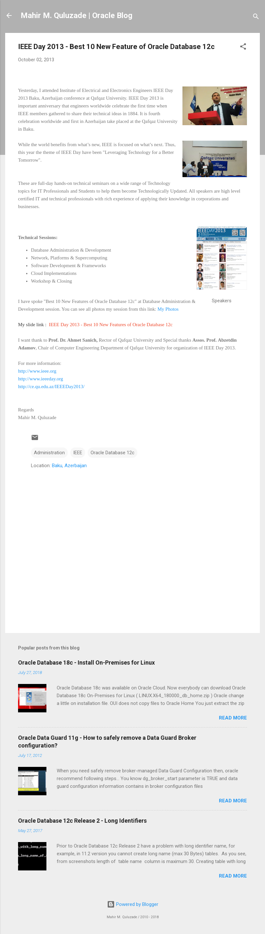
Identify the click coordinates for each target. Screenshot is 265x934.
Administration (49, 453)
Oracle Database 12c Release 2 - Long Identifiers (82, 820)
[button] (243, 48)
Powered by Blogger (132, 904)
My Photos (167, 309)
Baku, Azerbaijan (69, 465)
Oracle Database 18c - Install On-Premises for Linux (86, 662)
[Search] (256, 17)
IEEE (77, 453)
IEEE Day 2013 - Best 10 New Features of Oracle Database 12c (110, 324)
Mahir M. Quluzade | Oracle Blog (76, 15)
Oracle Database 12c (112, 453)
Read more (233, 718)
